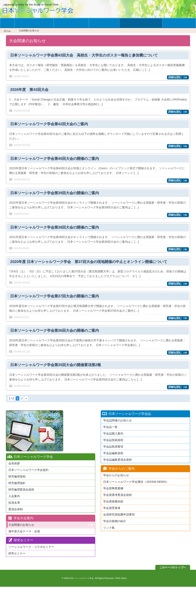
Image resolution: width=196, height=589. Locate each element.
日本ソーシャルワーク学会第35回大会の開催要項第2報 (58, 367)
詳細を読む (175, 77)
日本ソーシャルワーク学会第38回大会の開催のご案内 (57, 229)
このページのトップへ (172, 569)
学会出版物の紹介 (114, 523)
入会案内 (14, 498)
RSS (118, 580)
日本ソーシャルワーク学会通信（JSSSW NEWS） (136, 484)
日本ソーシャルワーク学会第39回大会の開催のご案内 (57, 194)
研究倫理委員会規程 (21, 491)
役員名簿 (14, 505)
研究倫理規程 (17, 478)
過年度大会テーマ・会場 (24, 533)
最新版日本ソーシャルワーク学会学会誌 (34, 433)
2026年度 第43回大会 (30, 90)
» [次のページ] (26, 400)
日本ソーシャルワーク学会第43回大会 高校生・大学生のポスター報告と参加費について (88, 55)
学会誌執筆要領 (113, 448)
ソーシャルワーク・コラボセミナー (31, 549)
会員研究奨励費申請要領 (119, 516)
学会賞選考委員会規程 (117, 497)
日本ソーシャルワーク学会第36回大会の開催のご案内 (57, 332)
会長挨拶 (14, 465)
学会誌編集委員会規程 (117, 462)
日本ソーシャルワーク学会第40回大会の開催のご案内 (57, 159)
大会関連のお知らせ (21, 527)
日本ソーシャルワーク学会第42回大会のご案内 (51, 125)
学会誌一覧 (104, 23)
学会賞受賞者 (111, 510)
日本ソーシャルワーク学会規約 (28, 472)
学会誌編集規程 (113, 455)
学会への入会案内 (34, 23)
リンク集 (109, 529)
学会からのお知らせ (140, 23)
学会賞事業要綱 (113, 490)
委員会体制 (15, 511)
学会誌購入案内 (113, 435)
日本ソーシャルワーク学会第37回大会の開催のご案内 (57, 298)
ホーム (7, 23)
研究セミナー (17, 555)
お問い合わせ (179, 23)
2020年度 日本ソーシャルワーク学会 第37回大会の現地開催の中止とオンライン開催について (93, 263)
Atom (124, 580)
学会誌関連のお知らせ (117, 422)
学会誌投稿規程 (113, 442)
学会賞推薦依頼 (113, 503)
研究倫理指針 (17, 485)
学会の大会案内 (71, 23)
